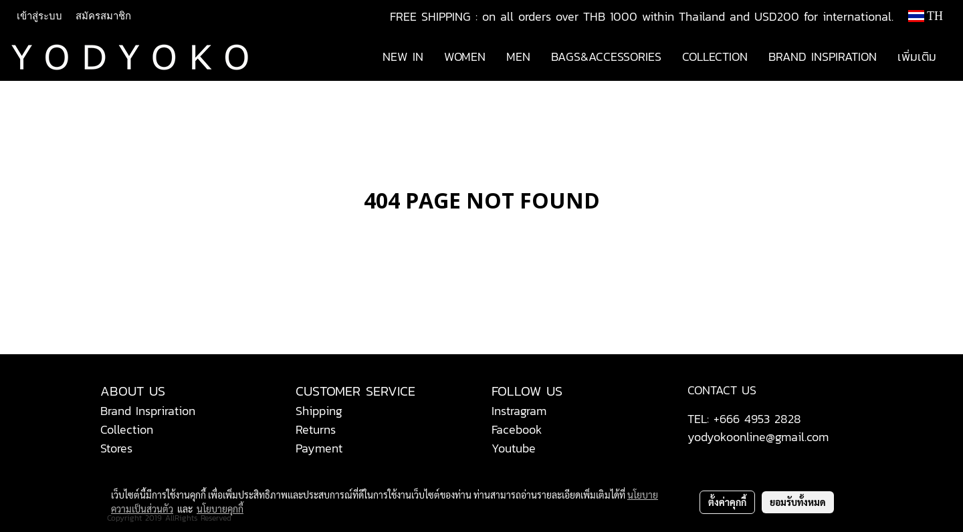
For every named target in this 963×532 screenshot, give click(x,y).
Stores (116, 448)
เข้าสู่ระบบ (39, 16)
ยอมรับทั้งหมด (798, 502)
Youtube (514, 448)
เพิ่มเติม (916, 56)
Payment (319, 448)
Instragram (519, 411)
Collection (126, 429)
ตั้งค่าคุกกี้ (727, 502)
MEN (518, 56)
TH (925, 16)
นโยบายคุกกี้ (220, 509)
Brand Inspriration (147, 411)
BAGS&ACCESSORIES (606, 56)
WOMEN (465, 56)
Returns (316, 429)
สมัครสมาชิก (103, 16)
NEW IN (403, 56)
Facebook (517, 429)
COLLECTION (715, 56)
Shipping (319, 411)
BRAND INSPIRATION (822, 56)
